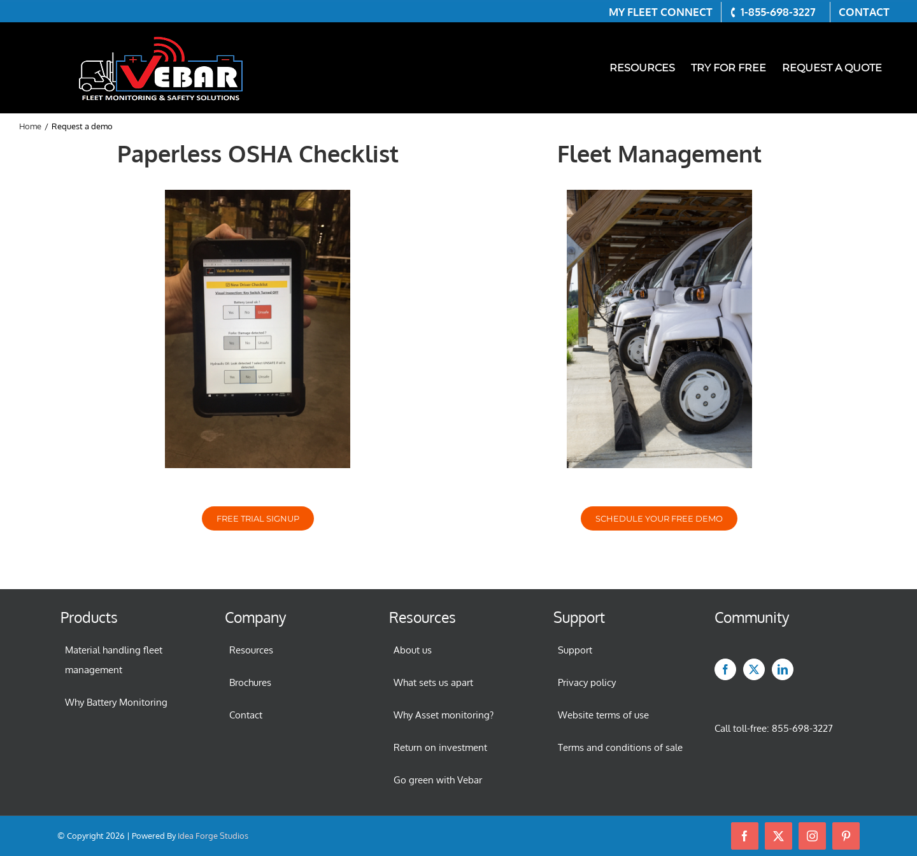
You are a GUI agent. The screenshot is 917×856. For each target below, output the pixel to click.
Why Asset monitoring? (444, 715)
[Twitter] (754, 669)
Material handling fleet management (113, 660)
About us (413, 650)
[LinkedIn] (782, 669)
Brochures (250, 682)
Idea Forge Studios (213, 836)
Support (575, 650)
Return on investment (440, 747)
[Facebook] (725, 669)
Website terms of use (603, 715)
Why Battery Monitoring (116, 702)
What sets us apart (433, 682)
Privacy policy (587, 682)
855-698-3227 (802, 728)
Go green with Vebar (438, 780)
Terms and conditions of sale (620, 747)
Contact (245, 715)
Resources (251, 650)
